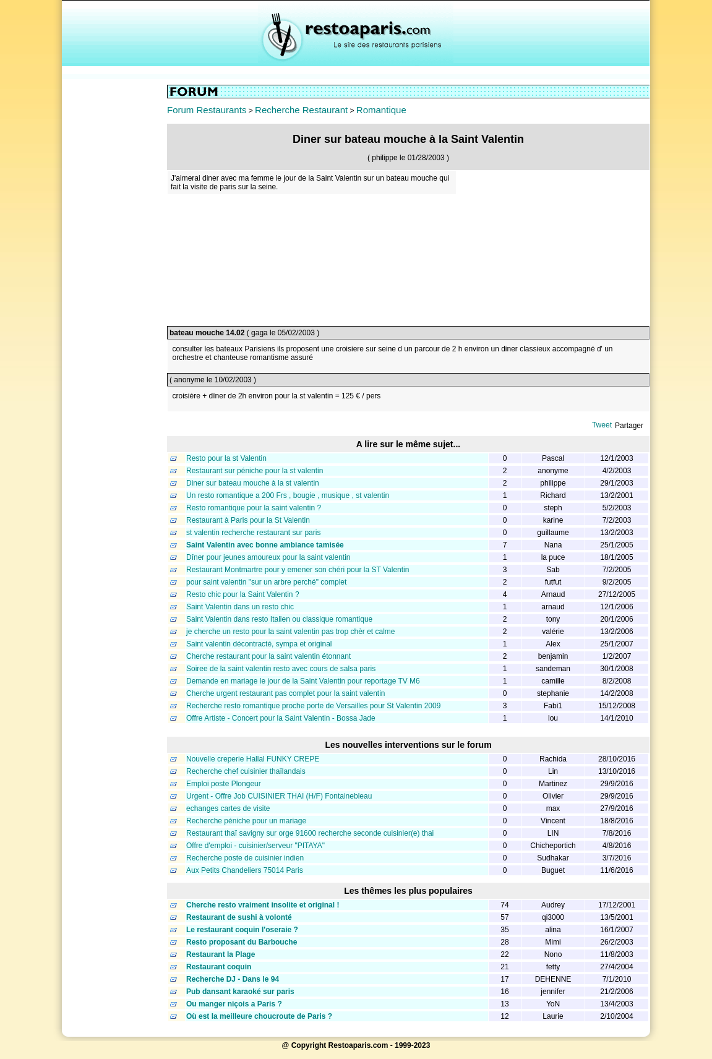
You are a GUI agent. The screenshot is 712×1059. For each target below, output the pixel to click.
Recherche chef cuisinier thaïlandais (246, 771)
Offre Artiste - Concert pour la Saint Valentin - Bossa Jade (280, 718)
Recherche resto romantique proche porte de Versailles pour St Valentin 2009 (313, 705)
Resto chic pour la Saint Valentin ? (242, 594)
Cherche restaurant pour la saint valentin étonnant (268, 656)
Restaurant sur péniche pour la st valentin (254, 470)
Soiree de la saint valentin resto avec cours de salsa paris (280, 668)
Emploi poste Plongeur (223, 783)
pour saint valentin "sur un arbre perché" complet (266, 582)
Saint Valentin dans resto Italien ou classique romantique (279, 619)
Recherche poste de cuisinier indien (245, 858)
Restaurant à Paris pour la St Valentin (248, 520)
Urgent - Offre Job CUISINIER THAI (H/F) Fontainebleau (279, 796)
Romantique (381, 110)
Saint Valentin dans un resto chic (240, 606)
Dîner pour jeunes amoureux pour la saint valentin (268, 557)
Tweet (602, 425)
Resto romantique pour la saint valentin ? (253, 508)
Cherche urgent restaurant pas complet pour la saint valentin (285, 693)
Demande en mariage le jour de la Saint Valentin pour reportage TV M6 (303, 681)
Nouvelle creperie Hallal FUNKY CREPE (252, 759)
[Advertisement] (114, 270)
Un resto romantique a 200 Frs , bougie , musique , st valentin (287, 495)
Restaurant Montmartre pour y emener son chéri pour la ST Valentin (297, 569)
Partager (629, 425)
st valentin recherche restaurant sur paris (253, 532)
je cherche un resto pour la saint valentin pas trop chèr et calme (290, 631)
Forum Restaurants (206, 110)
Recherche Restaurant (301, 110)
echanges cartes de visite (228, 808)
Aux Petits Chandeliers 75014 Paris (244, 870)
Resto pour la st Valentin (226, 458)
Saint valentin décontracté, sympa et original (259, 644)
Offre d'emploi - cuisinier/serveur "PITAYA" (255, 845)
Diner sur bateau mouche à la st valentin (252, 483)
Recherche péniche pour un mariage (246, 821)
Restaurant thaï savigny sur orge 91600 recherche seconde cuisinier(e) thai (310, 833)
